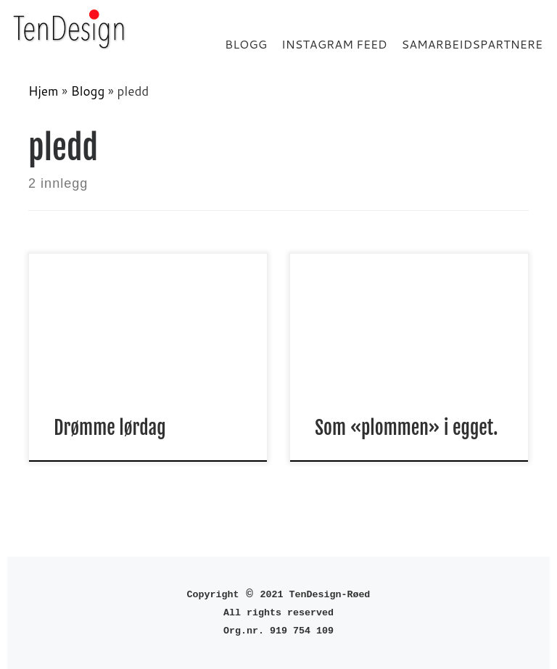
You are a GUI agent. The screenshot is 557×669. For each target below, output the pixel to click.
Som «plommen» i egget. (406, 427)
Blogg (88, 91)
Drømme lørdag (109, 427)
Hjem (43, 91)
